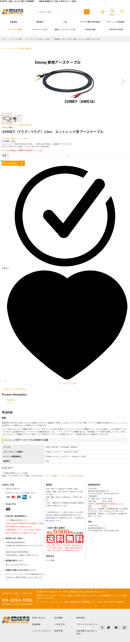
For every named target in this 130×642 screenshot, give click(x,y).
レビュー (10, 404)
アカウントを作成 (66, 476)
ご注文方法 (59, 624)
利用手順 (58, 631)
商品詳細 (10, 400)
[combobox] (61, 11)
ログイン (48, 476)
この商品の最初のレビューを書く (15, 138)
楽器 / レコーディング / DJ (65, 29)
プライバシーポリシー (87, 624)
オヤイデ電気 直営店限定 (90, 22)
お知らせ (109, 511)
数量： (5, 155)
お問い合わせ (38, 618)
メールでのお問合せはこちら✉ (93, 1)
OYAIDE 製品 (90, 29)
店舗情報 (36, 624)
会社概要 (58, 618)
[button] (123, 81)
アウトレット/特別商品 (115, 22)
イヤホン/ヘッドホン (39, 29)
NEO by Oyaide (116, 29)
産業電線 (13, 22)
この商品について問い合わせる (14, 389)
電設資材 (39, 22)
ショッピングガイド (41, 631)
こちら (14, 565)
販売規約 (80, 618)
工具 (65, 22)
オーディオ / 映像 (14, 29)
